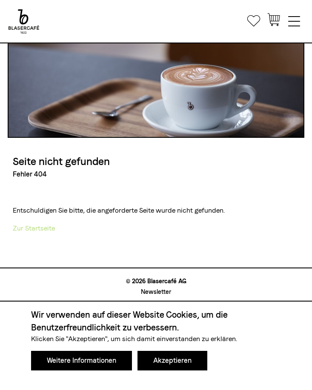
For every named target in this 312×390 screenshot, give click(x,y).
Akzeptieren (172, 360)
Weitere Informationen (81, 360)
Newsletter (156, 291)
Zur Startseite (34, 228)
